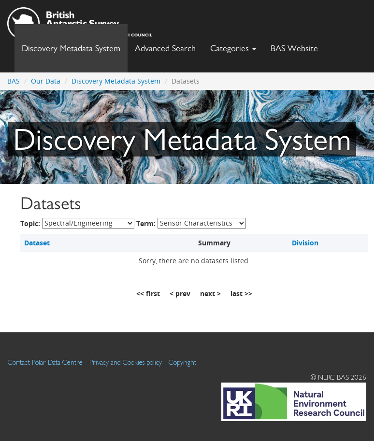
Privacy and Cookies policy (125, 362)
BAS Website (298, 45)
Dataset (37, 242)
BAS (13, 80)
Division (305, 242)
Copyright (182, 362)
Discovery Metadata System (71, 48)
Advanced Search (165, 48)
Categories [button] (233, 48)
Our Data (45, 80)
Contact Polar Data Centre (45, 362)
